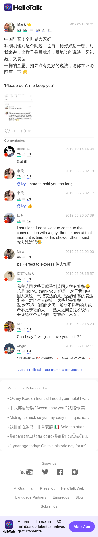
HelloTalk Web (72, 488)
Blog (79, 497)
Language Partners (30, 497)
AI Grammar (24, 488)
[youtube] (26, 472)
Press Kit (47, 488)
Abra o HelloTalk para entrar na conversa (48, 370)
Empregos (61, 497)
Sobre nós (49, 506)
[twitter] (45, 472)
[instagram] (75, 472)
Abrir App (81, 526)
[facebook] (60, 472)
